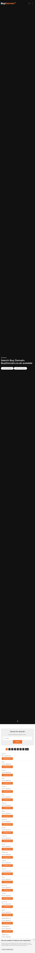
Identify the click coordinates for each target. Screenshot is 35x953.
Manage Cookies (9, 949)
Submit (17, 165)
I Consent (3, 949)
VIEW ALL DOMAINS (20, 80)
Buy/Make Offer (7, 181)
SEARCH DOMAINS (7, 80)
